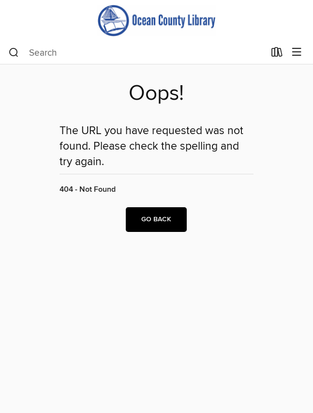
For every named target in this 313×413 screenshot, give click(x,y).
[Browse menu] (297, 52)
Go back (156, 219)
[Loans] (277, 54)
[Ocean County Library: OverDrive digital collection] (156, 20)
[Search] (13, 53)
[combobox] (136, 52)
